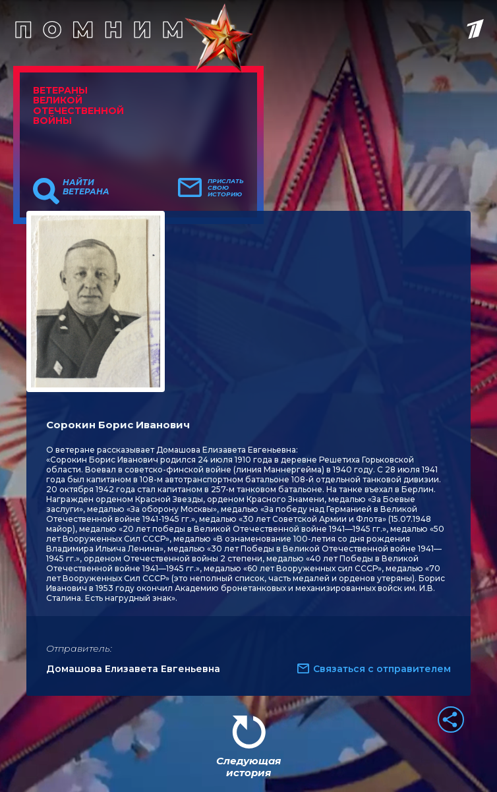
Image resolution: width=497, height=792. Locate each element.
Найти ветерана (86, 187)
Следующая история (248, 766)
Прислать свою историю (226, 188)
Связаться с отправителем (382, 669)
